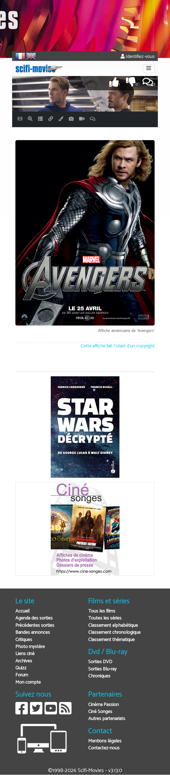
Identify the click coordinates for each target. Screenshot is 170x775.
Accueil (22, 611)
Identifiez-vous (138, 57)
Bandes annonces (32, 632)
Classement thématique (111, 640)
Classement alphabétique (113, 625)
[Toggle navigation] (149, 68)
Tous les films (101, 611)
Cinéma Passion (103, 705)
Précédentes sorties (34, 625)
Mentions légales (104, 741)
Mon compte (28, 682)
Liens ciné (25, 654)
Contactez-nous (104, 748)
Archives (23, 661)
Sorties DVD (100, 662)
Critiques (23, 640)
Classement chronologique (114, 632)
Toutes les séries (104, 618)
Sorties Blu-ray (102, 669)
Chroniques (99, 676)
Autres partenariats (106, 719)
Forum (21, 675)
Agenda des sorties (34, 618)
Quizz (20, 668)
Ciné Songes (100, 712)
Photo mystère (30, 647)
